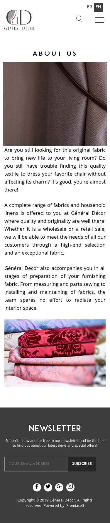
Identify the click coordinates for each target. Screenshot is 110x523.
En (98, 7)
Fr (89, 7)
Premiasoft (75, 505)
